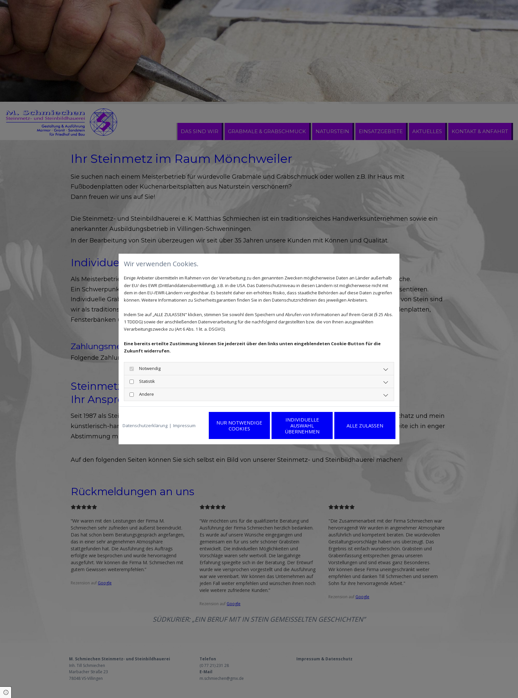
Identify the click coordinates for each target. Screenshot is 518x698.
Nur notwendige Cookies (239, 425)
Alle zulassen (365, 425)
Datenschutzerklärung (145, 425)
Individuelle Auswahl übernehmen (302, 425)
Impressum (184, 425)
